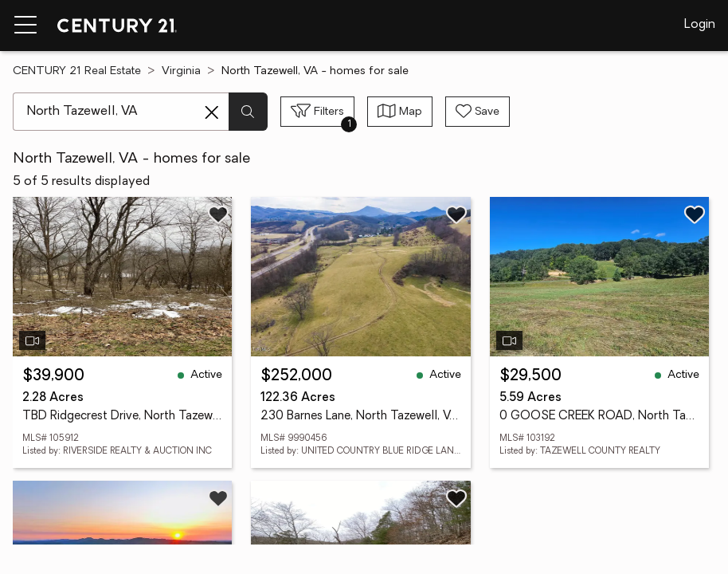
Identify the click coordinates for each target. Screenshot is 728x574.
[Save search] (477, 111)
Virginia (181, 71)
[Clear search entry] (212, 112)
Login (699, 24)
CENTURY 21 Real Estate (77, 71)
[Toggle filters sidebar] (317, 111)
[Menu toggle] (25, 25)
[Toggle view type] (399, 111)
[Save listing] (218, 214)
